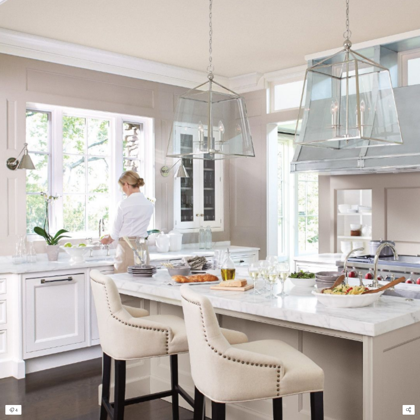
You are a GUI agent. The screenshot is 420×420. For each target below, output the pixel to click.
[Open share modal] (409, 410)
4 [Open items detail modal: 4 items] (13, 410)
